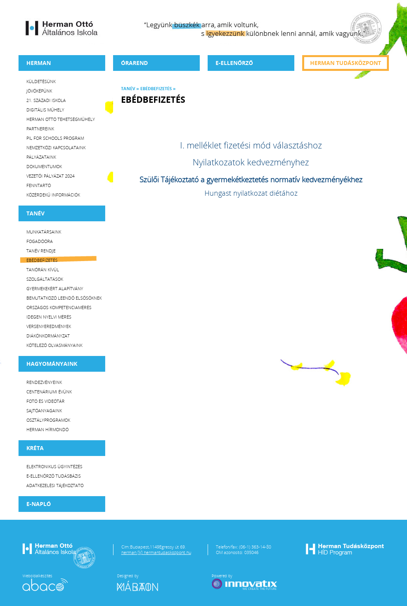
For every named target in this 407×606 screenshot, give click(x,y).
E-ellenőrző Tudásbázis (53, 476)
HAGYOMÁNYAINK (51, 363)
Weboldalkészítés (45, 582)
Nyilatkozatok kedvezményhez (251, 162)
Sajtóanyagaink (44, 410)
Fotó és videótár (45, 401)
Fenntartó (38, 185)
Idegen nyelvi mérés (48, 317)
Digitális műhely (45, 110)
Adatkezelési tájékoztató (55, 485)
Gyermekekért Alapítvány (54, 288)
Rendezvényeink (44, 382)
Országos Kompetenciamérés (58, 307)
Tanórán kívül (42, 269)
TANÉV (35, 213)
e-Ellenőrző (234, 63)
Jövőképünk (39, 91)
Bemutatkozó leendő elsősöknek (64, 298)
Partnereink (40, 129)
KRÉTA (35, 448)
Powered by (245, 582)
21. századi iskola (46, 100)
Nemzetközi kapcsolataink (55, 147)
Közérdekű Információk (53, 195)
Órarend (134, 63)
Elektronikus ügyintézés (54, 466)
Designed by (142, 582)
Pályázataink (41, 157)
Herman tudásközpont (345, 63)
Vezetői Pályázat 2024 (50, 176)
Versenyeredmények (48, 326)
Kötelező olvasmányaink (54, 345)
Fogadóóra (39, 241)
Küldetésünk (41, 81)
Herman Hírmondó (47, 429)
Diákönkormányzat (48, 336)
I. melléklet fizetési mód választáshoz (251, 145)
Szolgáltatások (44, 279)
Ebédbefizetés (42, 260)
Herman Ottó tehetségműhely (60, 119)
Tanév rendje (41, 251)
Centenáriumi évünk (49, 392)
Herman (38, 63)
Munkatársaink (43, 232)
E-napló (38, 504)
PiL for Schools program (55, 138)
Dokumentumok (44, 166)
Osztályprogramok (48, 420)
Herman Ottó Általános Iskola (62, 28)
